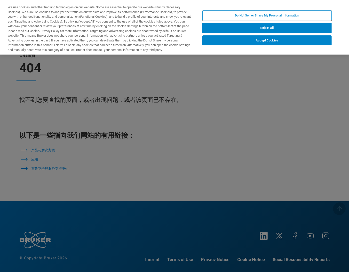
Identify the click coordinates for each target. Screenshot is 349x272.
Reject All (267, 28)
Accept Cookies (267, 40)
